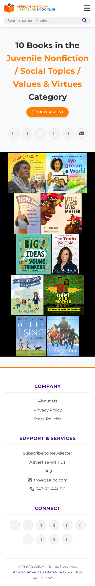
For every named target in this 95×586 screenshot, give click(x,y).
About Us (47, 401)
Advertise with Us (47, 462)
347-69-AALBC (47, 489)
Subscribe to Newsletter (47, 453)
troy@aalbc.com (48, 480)
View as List (47, 112)
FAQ (47, 471)
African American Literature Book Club (47, 572)
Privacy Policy (47, 410)
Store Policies (47, 419)
